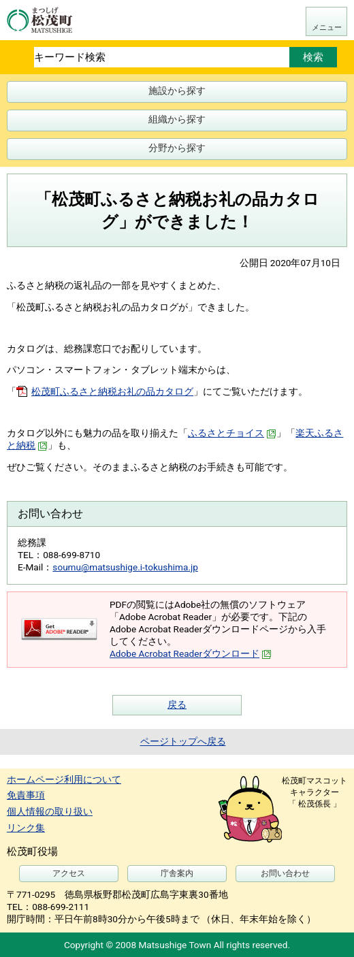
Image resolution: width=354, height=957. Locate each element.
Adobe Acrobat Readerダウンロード (191, 653)
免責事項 (26, 795)
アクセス (68, 873)
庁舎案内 (177, 873)
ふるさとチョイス (232, 432)
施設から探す (177, 90)
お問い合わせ (285, 873)
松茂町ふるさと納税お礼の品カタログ (112, 391)
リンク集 (26, 827)
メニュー (327, 27)
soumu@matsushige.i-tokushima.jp (125, 567)
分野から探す (177, 147)
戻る (177, 704)
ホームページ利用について (64, 779)
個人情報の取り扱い (50, 811)
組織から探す (177, 119)
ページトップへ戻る (183, 741)
